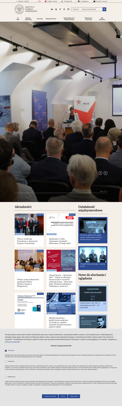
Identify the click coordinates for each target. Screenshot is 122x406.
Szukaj (104, 9)
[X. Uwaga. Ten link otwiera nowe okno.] (64, 9)
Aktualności (23, 121)
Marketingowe (11, 376)
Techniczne (11, 350)
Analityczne (11, 361)
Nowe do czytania (90, 290)
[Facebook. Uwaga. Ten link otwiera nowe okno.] (60, 9)
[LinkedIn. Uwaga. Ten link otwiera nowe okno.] (52, 9)
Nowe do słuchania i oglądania (92, 191)
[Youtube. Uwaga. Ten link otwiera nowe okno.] (56, 9)
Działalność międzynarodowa (90, 123)
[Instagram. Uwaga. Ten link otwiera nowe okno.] (68, 9)
